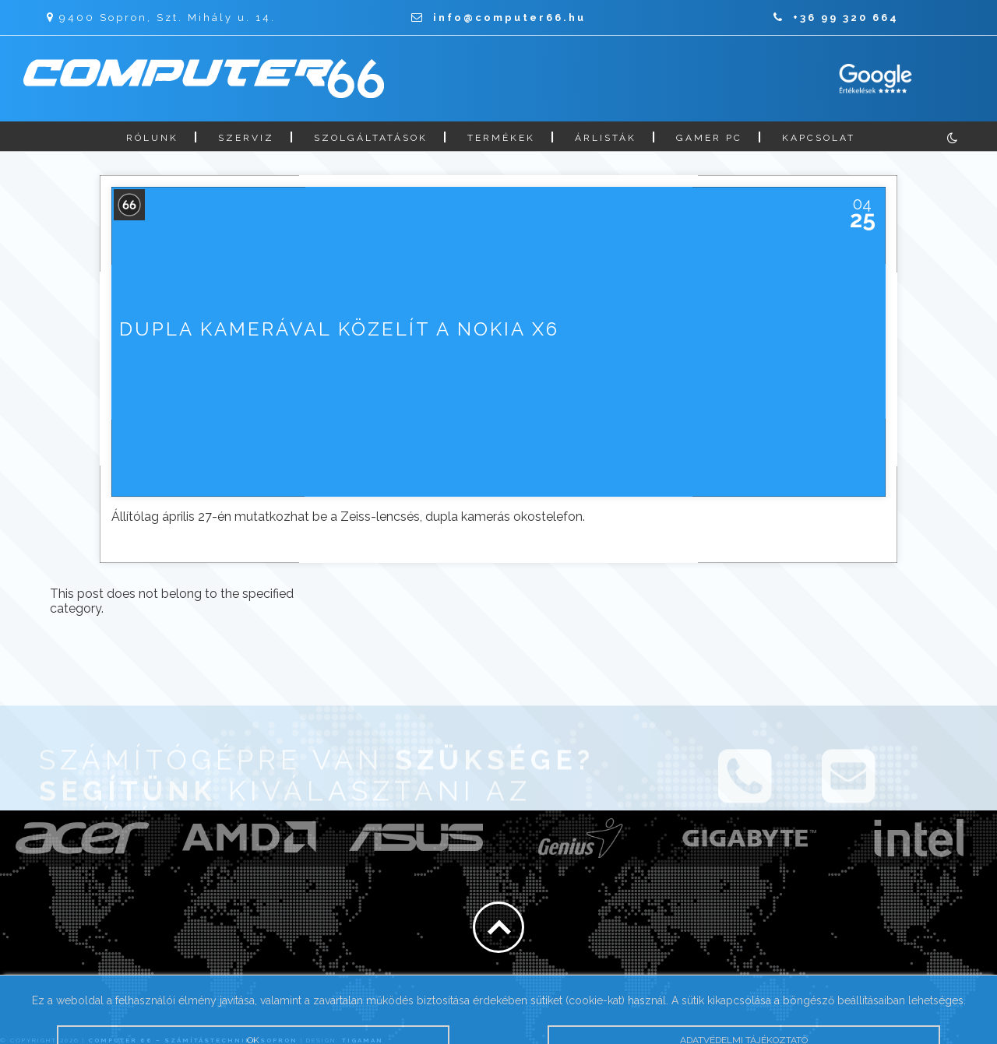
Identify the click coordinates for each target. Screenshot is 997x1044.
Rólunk (152, 137)
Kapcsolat (818, 137)
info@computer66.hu (498, 17)
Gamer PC (709, 137)
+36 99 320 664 (836, 17)
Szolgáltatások (371, 137)
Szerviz (246, 137)
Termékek (501, 137)
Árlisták (605, 137)
